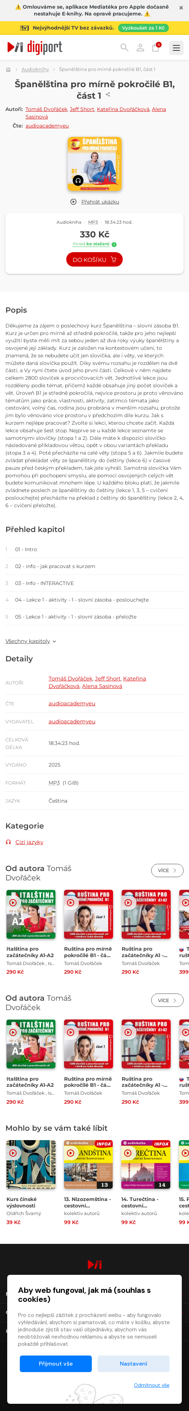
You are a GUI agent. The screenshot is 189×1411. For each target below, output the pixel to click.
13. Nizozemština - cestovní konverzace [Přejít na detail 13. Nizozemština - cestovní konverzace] (87, 1205)
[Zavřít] (181, 8)
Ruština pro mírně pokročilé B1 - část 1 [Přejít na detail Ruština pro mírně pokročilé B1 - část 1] (88, 955)
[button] (94, 202)
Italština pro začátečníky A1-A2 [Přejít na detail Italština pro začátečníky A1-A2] (30, 952)
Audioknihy (35, 69)
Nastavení (133, 1363)
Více (167, 870)
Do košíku (95, 259)
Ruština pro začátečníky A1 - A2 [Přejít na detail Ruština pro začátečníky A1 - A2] (142, 955)
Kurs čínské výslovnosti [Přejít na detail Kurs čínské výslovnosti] (21, 1202)
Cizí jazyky (29, 842)
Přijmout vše (56, 1363)
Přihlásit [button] (140, 47)
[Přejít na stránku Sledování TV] (94, 28)
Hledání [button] (124, 47)
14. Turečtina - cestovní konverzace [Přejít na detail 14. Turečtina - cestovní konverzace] (139, 1205)
